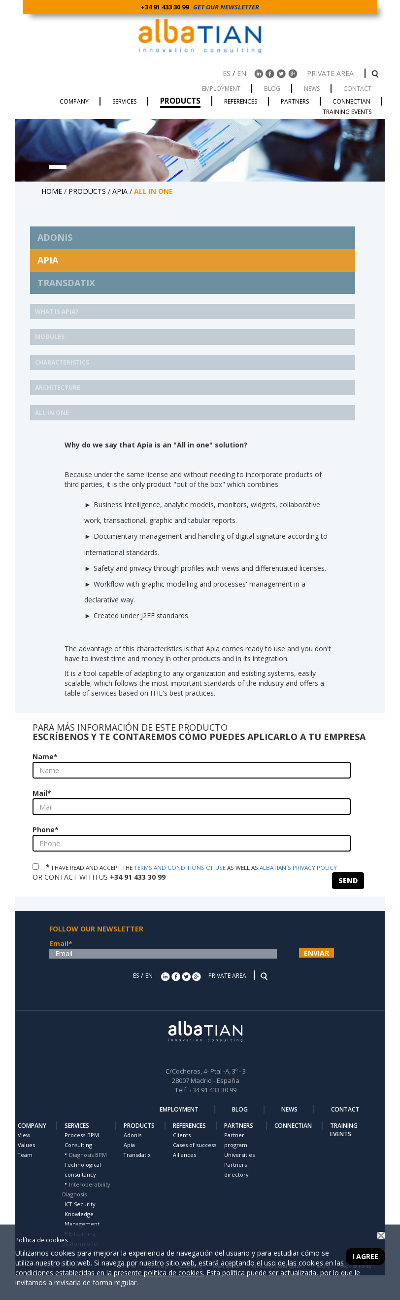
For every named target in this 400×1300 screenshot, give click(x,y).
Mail (42, 793)
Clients (182, 1135)
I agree (365, 1256)
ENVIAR (316, 953)
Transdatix (137, 1154)
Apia (129, 1145)
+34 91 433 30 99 (166, 6)
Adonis (132, 1135)
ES (227, 73)
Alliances (184, 1154)
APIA (120, 191)
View (24, 1135)
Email (60, 943)
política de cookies (173, 1272)
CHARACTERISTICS (62, 362)
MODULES (50, 337)
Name (45, 756)
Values (26, 1145)
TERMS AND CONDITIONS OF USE (180, 867)
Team (25, 1154)
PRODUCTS (87, 191)
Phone (46, 829)
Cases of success (194, 1145)
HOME (51, 191)
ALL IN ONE (52, 413)
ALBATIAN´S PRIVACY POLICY (298, 867)
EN (241, 73)
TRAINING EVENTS (344, 1129)
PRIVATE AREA (331, 73)
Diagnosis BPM (88, 1154)
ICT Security (80, 1204)
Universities (239, 1154)
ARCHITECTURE (57, 387)
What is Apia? (56, 311)
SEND (348, 880)
